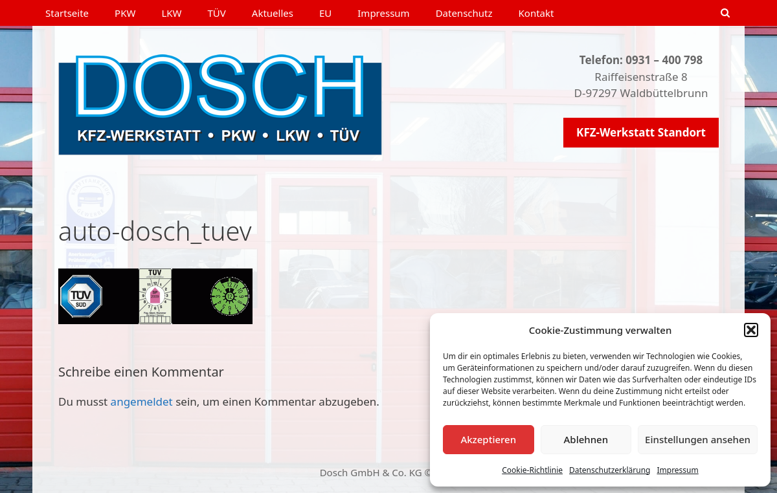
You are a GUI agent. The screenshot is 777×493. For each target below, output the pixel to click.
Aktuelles (272, 12)
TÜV (217, 12)
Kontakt (536, 12)
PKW (125, 12)
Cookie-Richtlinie (532, 470)
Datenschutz (464, 12)
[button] (751, 329)
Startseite (67, 12)
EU (325, 12)
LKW (171, 12)
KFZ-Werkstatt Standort (641, 132)
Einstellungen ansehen (697, 439)
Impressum (677, 470)
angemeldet (142, 401)
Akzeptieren (488, 439)
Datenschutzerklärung (609, 470)
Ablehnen (586, 439)
